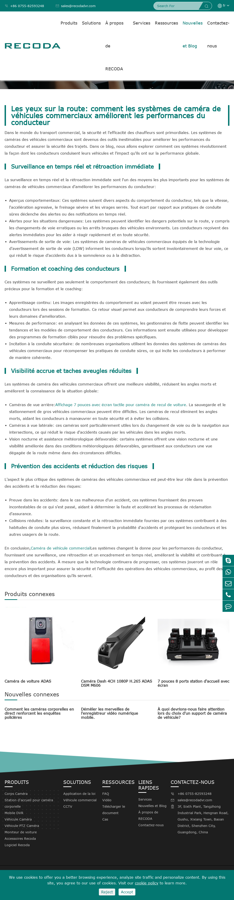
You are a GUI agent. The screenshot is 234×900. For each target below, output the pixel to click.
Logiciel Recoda (17, 845)
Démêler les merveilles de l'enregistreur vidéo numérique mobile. (109, 713)
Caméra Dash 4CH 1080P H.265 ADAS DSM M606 (116, 683)
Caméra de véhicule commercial (60, 548)
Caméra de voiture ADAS (28, 681)
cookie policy (146, 883)
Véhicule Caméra (18, 819)
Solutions (91, 22)
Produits (69, 22)
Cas (105, 819)
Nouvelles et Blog (193, 34)
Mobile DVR (14, 813)
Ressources (166, 22)
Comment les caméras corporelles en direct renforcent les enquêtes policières (39, 713)
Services (141, 22)
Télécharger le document (113, 809)
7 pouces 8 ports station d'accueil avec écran (193, 683)
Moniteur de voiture (21, 832)
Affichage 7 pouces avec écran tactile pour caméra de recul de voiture (120, 405)
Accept (127, 892)
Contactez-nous (218, 34)
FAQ (105, 794)
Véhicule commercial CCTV (80, 803)
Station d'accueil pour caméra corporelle (29, 803)
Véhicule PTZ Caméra (22, 826)
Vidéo (106, 800)
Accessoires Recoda (20, 838)
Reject (107, 892)
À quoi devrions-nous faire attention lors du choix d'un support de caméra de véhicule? (192, 713)
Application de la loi (79, 794)
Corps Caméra (16, 794)
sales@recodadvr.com (76, 6)
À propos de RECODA (114, 45)
